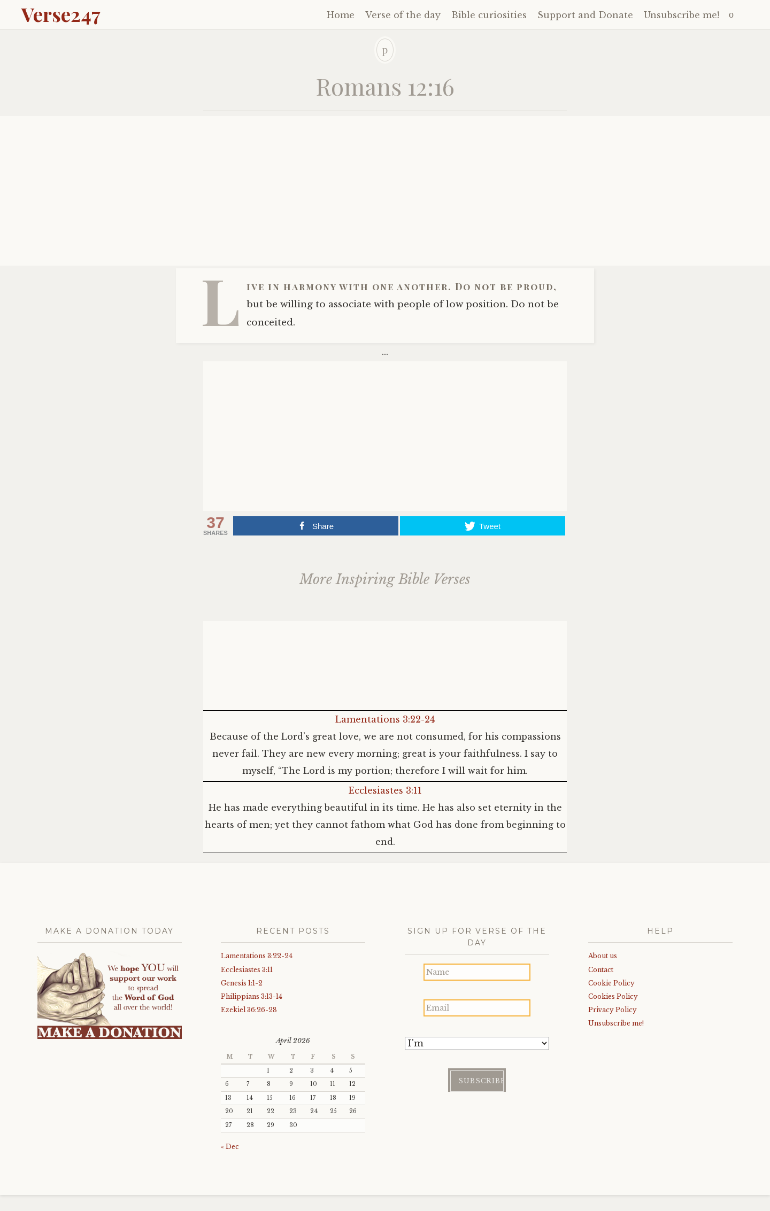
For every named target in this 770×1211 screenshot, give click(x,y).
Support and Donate (585, 15)
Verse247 (61, 14)
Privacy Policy (612, 1010)
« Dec (230, 1147)
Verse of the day (403, 15)
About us (602, 956)
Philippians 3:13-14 (251, 996)
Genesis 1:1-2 (242, 983)
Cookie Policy (611, 983)
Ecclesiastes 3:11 (385, 790)
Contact (600, 970)
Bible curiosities (489, 15)
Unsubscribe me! (681, 15)
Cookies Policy (613, 996)
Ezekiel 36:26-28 (249, 1010)
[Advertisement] (385, 191)
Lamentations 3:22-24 (385, 719)
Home (341, 15)
